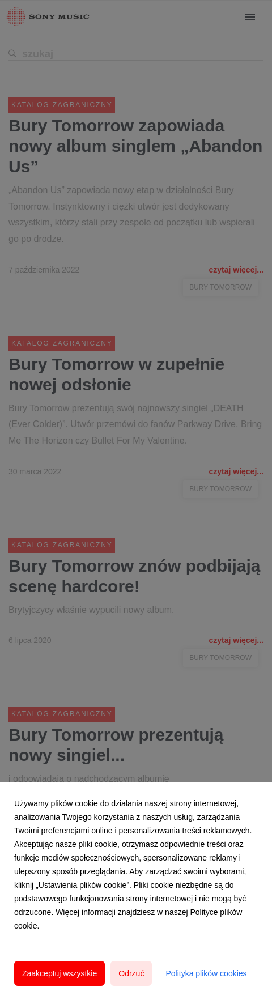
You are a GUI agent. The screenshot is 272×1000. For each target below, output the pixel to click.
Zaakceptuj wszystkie (59, 973)
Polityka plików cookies (205, 973)
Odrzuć (131, 973)
